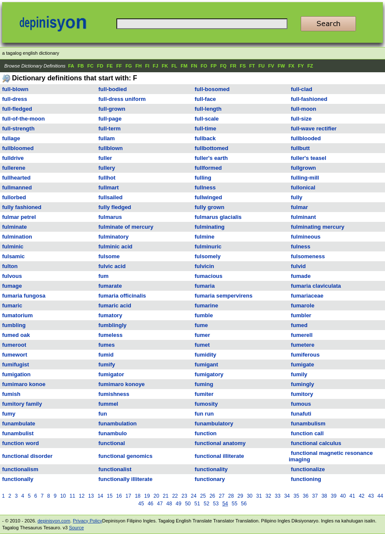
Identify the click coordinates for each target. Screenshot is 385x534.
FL (174, 65)
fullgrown (303, 168)
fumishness (113, 394)
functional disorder (27, 456)
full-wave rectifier (314, 128)
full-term (109, 128)
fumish (11, 394)
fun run (204, 413)
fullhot (107, 177)
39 (333, 496)
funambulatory (214, 423)
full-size (301, 118)
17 (128, 496)
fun (102, 413)
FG (128, 65)
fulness (301, 246)
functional (111, 443)
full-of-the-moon (23, 118)
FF (119, 65)
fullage (11, 138)
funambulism (308, 423)
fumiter (204, 394)
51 (197, 504)
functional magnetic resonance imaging (331, 456)
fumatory (110, 315)
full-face (205, 99)
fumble (204, 315)
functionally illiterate (125, 479)
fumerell (302, 335)
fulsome (109, 256)
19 (147, 496)
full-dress (14, 99)
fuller (105, 158)
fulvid (298, 266)
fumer (202, 335)
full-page (109, 118)
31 (259, 496)
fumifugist (15, 364)
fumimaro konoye (121, 384)
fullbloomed (18, 148)
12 (81, 496)
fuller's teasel (308, 158)
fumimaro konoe (23, 384)
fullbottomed (211, 148)
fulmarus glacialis (218, 217)
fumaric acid (114, 305)
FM (184, 65)
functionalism (20, 469)
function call (307, 433)
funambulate (18, 423)
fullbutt (300, 148)
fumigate (302, 364)
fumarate (110, 286)
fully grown (209, 207)
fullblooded (306, 138)
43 (370, 496)
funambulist (18, 433)
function (205, 433)
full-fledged (17, 109)
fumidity (205, 354)
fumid (105, 354)
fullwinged (208, 197)
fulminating (210, 227)
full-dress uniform (122, 99)
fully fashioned (21, 207)
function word (20, 443)
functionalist (114, 469)
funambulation (117, 423)
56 (243, 504)
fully (296, 197)
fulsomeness (308, 256)
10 (63, 496)
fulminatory (113, 236)
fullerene (13, 168)
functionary (210, 479)
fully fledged (114, 207)
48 (169, 504)
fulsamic (13, 256)
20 (156, 496)
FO (204, 65)
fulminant (303, 217)
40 (343, 496)
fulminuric (208, 246)
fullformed (208, 168)
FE (110, 65)
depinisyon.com (54, 520)
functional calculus (316, 443)
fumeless (110, 335)
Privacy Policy (87, 520)
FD (100, 65)
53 (216, 504)
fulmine (204, 236)
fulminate (14, 227)
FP (213, 65)
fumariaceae (307, 295)
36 (305, 496)
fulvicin (204, 266)
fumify (106, 364)
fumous (301, 404)
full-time (205, 128)
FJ (155, 65)
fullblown (110, 148)
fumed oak (16, 335)
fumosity (206, 404)
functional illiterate (219, 456)
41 (352, 496)
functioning (306, 479)
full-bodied (112, 89)
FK (165, 65)
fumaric (12, 305)
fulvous (12, 276)
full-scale (207, 118)
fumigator (111, 374)
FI (147, 65)
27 (221, 496)
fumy (8, 413)
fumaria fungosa (23, 295)
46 (150, 504)
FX (291, 65)
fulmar (299, 207)
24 (193, 496)
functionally (17, 479)
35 (296, 496)
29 (240, 496)
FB (80, 65)
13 (91, 496)
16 (119, 496)
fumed (299, 325)
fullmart (108, 187)
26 (212, 496)
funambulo (112, 433)
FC (90, 65)
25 (203, 496)
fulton (10, 266)
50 (187, 504)
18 (137, 496)
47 (160, 504)
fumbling (14, 325)
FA (71, 65)
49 (178, 504)
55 (234, 504)
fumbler (301, 315)
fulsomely (208, 256)
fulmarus (110, 217)
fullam (106, 138)
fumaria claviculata (316, 286)
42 (361, 496)
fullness (205, 187)
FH (138, 65)
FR (233, 65)
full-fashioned (309, 99)
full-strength (18, 128)
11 (72, 496)
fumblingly (112, 325)
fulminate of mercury (126, 227)
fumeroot (14, 345)
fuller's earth (211, 158)
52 (206, 504)
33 (277, 496)
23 (184, 496)
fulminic (13, 246)
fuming (204, 384)
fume (201, 325)
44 (380, 496)
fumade (301, 276)
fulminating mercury (317, 227)
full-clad (301, 89)
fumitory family (22, 404)
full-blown (15, 89)
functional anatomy (220, 443)
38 (324, 496)
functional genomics (125, 456)
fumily (299, 374)
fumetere (302, 345)
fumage (12, 286)
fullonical (303, 187)
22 (175, 496)
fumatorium (17, 315)
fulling (203, 177)
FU (261, 65)
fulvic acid (112, 266)
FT (252, 65)
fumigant (206, 364)
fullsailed (110, 197)
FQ (223, 65)
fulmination (17, 236)
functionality (211, 469)
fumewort (14, 354)
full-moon (303, 109)
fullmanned (17, 187)
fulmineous (305, 236)
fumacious (208, 276)
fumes (106, 345)
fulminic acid (115, 246)
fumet (202, 345)
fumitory (302, 394)
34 (287, 496)
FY (301, 65)
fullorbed (14, 197)
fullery (106, 168)
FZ (310, 65)
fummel (108, 404)
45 (141, 504)
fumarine (206, 305)
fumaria (205, 286)
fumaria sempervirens (223, 295)
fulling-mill (305, 177)
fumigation (16, 374)
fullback (205, 138)
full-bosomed (212, 89)
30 (249, 496)
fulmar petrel (19, 217)
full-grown (111, 109)
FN (194, 65)
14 (100, 496)
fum (103, 276)
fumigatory (209, 374)
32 (268, 496)
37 (315, 496)
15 (110, 496)
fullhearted (16, 177)
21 (166, 496)
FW (281, 65)
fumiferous (305, 354)
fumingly (302, 384)
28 (231, 496)
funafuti (301, 413)
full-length (208, 109)
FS (243, 65)
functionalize (308, 469)
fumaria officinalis (122, 295)
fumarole (302, 305)
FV (271, 65)
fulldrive (13, 158)
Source (76, 527)
